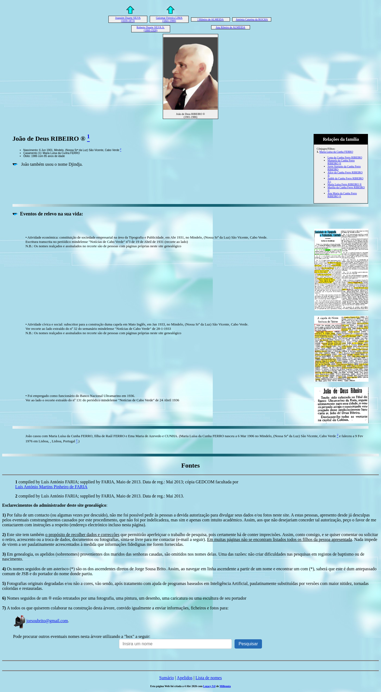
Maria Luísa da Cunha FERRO (336, 151)
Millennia (225, 686)
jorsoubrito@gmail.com (40, 620)
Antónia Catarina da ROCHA (252, 19)
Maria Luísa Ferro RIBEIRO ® (344, 184)
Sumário (166, 677)
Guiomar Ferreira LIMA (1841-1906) (169, 19)
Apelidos (184, 677)
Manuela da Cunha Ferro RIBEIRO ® (341, 162)
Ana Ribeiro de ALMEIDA (230, 27)
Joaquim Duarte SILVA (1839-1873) (127, 19)
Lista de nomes (208, 677)
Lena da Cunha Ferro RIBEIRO (344, 157)
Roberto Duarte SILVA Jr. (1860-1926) (151, 29)
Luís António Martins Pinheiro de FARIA (51, 486)
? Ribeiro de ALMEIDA (210, 19)
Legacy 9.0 (209, 686)
